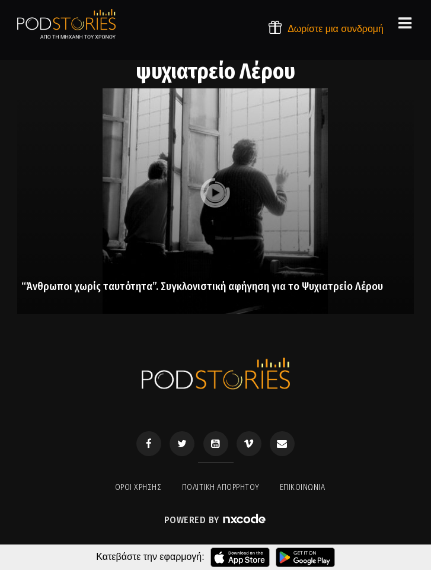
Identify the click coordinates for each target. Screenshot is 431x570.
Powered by (215, 520)
